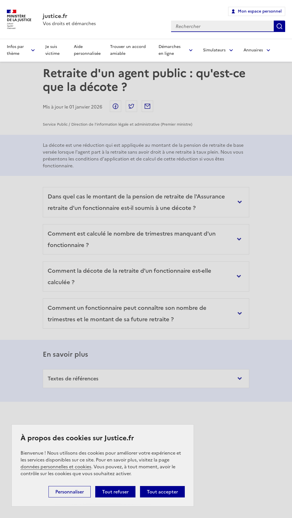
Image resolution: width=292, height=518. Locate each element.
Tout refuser (115, 491)
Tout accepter (162, 491)
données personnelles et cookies (56, 466)
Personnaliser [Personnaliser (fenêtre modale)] (69, 491)
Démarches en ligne (170, 50)
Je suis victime (52, 50)
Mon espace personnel (260, 11)
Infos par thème (15, 50)
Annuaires (253, 50)
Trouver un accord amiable (128, 50)
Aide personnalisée (87, 50)
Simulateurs (214, 50)
